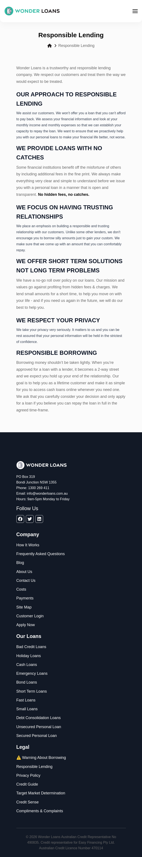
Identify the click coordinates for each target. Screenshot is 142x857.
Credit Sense (27, 802)
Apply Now (25, 625)
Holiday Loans (28, 656)
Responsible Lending (34, 766)
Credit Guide (27, 784)
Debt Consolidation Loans (38, 718)
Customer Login (30, 616)
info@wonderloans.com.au (47, 493)
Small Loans (27, 709)
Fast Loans (26, 700)
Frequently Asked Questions (40, 554)
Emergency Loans (32, 673)
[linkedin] (39, 519)
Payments (25, 598)
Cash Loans (26, 664)
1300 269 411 (38, 488)
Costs (21, 589)
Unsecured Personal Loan (38, 727)
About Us (24, 572)
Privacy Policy (28, 775)
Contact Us (26, 580)
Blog (20, 563)
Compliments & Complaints (39, 811)
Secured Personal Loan (36, 735)
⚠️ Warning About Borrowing (41, 757)
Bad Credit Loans (31, 647)
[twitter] (30, 519)
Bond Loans (26, 682)
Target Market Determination (40, 793)
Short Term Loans (31, 691)
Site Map (24, 607)
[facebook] (20, 519)
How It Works (27, 545)
